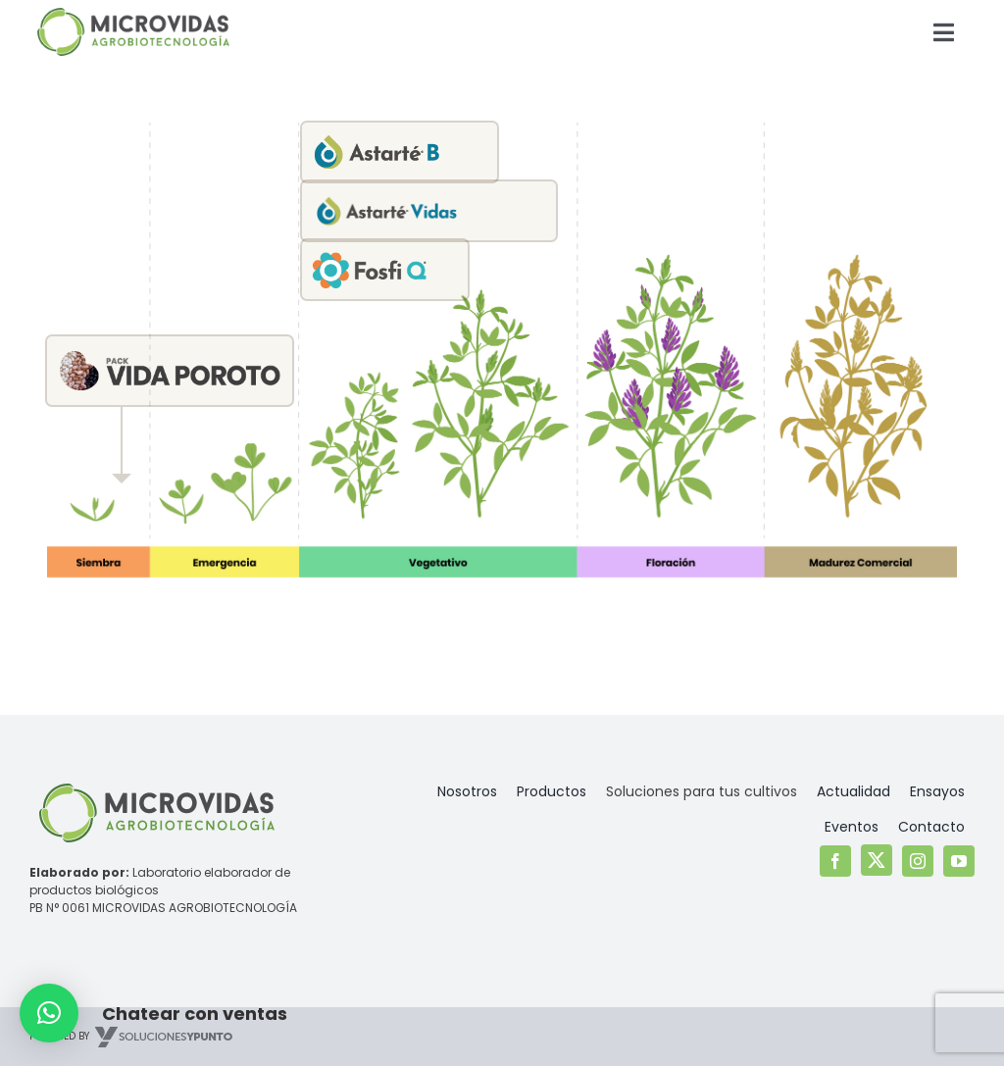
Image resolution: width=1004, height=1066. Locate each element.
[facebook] (835, 861)
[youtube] (959, 861)
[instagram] (917, 861)
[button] (49, 1013)
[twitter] (876, 860)
